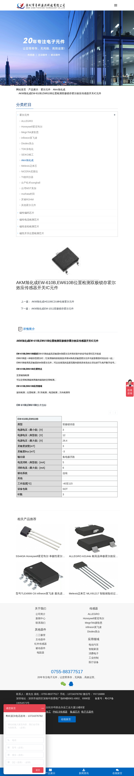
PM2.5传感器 (60, 711)
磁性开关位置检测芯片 (31, 233)
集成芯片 (75, 711)
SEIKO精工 (27, 154)
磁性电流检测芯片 (29, 219)
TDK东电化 (27, 149)
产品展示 (33, 89)
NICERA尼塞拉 (29, 171)
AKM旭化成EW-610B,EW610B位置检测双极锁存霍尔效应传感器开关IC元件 (60, 93)
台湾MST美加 (28, 188)
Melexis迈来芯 (29, 165)
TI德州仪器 (27, 177)
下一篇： (47, 308)
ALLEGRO (27, 121)
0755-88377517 (67, 671)
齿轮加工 (46, 711)
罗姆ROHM (27, 199)
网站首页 (21, 89)
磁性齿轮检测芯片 (29, 226)
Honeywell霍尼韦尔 (31, 126)
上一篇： (47, 301)
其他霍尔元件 (28, 205)
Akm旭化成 (59, 89)
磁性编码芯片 (26, 212)
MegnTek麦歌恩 (30, 132)
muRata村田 (28, 193)
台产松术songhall (30, 182)
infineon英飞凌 (29, 137)
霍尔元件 (46, 89)
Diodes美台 (27, 143)
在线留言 (66, 719)
